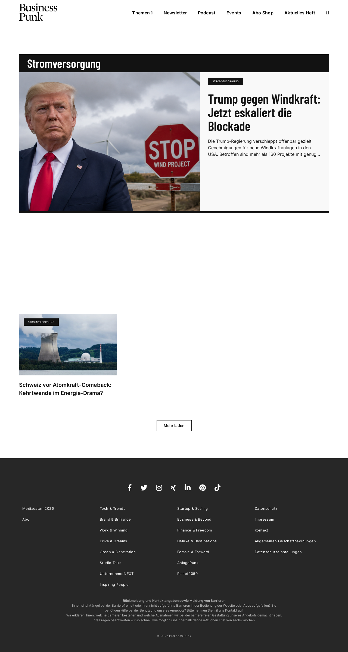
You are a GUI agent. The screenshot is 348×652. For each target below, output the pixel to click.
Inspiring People (114, 584)
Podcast (207, 12)
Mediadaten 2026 (38, 508)
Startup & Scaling (192, 508)
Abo (25, 519)
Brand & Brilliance (115, 519)
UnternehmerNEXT (116, 573)
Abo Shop (263, 12)
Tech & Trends (112, 508)
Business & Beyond (194, 519)
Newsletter (175, 12)
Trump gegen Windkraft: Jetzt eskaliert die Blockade (264, 112)
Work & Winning (114, 530)
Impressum (264, 519)
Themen (142, 12)
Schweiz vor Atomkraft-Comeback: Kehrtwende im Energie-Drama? (65, 389)
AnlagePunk (187, 563)
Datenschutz (266, 508)
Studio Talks (111, 563)
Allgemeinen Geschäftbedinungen (285, 541)
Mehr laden (174, 425)
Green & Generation (118, 552)
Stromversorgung (225, 81)
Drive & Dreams (113, 541)
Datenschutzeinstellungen (278, 552)
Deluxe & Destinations (197, 541)
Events (233, 12)
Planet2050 (187, 573)
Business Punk (38, 12)
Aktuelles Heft (299, 12)
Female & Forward (193, 552)
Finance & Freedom (194, 530)
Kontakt (261, 530)
